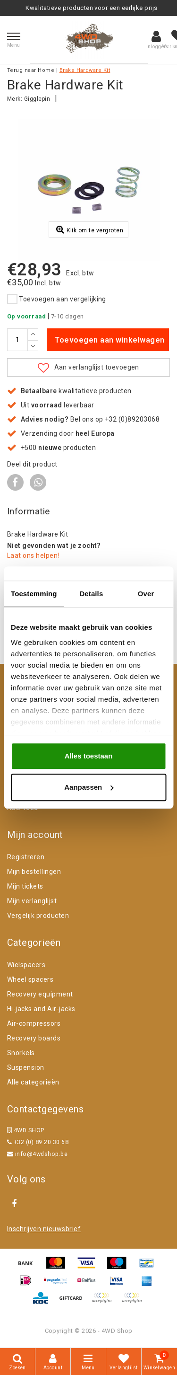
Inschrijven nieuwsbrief (44, 1229)
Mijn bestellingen (34, 871)
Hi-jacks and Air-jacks (41, 1009)
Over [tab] (146, 594)
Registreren (25, 857)
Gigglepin (37, 99)
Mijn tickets (25, 886)
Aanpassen (88, 787)
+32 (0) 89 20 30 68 (37, 1142)
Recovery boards (33, 1038)
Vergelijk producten (38, 915)
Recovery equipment (40, 994)
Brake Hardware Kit (84, 70)
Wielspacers (26, 965)
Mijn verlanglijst (32, 901)
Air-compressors (33, 1023)
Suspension (25, 1067)
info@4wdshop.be (37, 1153)
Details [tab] (91, 594)
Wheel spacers (30, 979)
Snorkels (21, 1053)
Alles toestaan (89, 756)
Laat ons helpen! (33, 555)
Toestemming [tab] (34, 594)
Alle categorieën (33, 1082)
